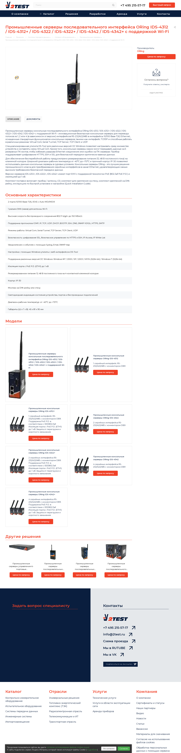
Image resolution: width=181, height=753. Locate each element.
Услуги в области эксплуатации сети (111, 705)
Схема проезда (119, 641)
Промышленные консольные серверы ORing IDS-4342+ (44, 493)
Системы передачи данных (21, 711)
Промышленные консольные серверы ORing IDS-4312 (108, 357)
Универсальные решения (64, 698)
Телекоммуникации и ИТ (63, 716)
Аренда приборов (103, 711)
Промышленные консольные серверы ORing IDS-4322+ (44, 451)
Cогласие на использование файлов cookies (153, 741)
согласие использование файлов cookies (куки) (68, 747)
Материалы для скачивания (153, 734)
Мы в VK (113, 654)
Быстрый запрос (162, 5)
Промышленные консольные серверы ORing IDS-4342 (108, 458)
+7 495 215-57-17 (132, 5)
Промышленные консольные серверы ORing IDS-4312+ (44, 409)
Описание (13, 119)
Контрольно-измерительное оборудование (22, 699)
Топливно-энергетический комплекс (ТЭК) (65, 705)
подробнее (92, 750)
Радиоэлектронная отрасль (65, 711)
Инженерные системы (18, 716)
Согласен (124, 748)
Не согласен (108, 748)
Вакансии (142, 729)
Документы (33, 119)
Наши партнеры (146, 708)
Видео (140, 713)
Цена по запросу (40, 374)
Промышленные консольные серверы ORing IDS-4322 (108, 416)
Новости (141, 718)
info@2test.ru (117, 634)
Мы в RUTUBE (118, 648)
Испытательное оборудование (23, 706)
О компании (143, 698)
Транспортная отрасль (62, 721)
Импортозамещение (17, 721)
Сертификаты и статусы (150, 703)
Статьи (140, 723)
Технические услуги (104, 698)
